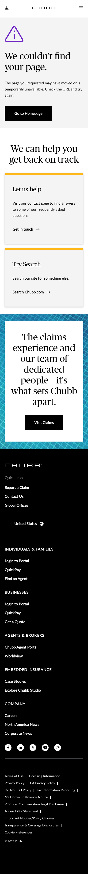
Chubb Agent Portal (21, 647)
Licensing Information (45, 776)
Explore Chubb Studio (23, 690)
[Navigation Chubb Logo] (44, 9)
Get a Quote (15, 622)
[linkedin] (20, 747)
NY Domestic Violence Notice (26, 797)
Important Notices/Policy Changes (29, 818)
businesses (17, 592)
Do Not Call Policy (18, 790)
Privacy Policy (14, 783)
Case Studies (15, 681)
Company (15, 704)
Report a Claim (17, 488)
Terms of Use (14, 776)
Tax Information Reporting (56, 790)
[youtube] (45, 747)
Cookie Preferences (18, 832)
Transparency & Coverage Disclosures (32, 825)
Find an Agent (16, 579)
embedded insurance (28, 670)
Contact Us (14, 497)
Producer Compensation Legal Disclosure (34, 804)
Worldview (14, 656)
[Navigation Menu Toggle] (81, 8)
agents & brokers (24, 636)
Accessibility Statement (21, 811)
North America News (22, 725)
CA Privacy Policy (42, 783)
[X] (33, 747)
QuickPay (13, 570)
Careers (11, 716)
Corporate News (18, 733)
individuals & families (29, 549)
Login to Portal (17, 561)
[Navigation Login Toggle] (6, 8)
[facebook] (8, 747)
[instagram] (57, 747)
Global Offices (16, 505)
